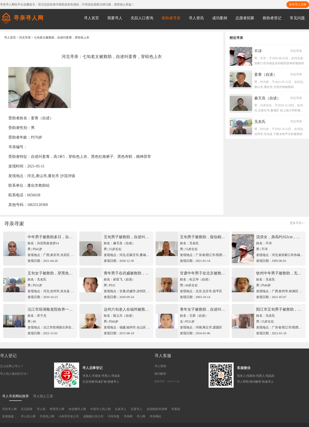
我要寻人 (114, 18)
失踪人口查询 (142, 18)
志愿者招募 (245, 18)
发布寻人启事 (297, 4)
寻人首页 (91, 18)
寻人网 (141, 416)
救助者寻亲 (171, 18)
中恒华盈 (113, 416)
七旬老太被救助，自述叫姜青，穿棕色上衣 (61, 37)
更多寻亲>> (297, 223)
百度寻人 (136, 409)
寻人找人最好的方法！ (14, 373)
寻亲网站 (155, 416)
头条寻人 (121, 409)
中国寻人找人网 (100, 409)
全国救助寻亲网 (157, 409)
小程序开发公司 (68, 416)
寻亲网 (128, 416)
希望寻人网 (57, 409)
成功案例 (219, 18)
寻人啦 (41, 409)
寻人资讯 (196, 18)
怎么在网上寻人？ (11, 366)
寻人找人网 (28, 416)
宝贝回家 (27, 409)
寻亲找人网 (47, 416)
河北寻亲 (25, 37)
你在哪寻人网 (77, 409)
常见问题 (297, 18)
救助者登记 (272, 18)
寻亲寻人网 (9, 409)
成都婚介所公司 (93, 416)
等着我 (175, 409)
